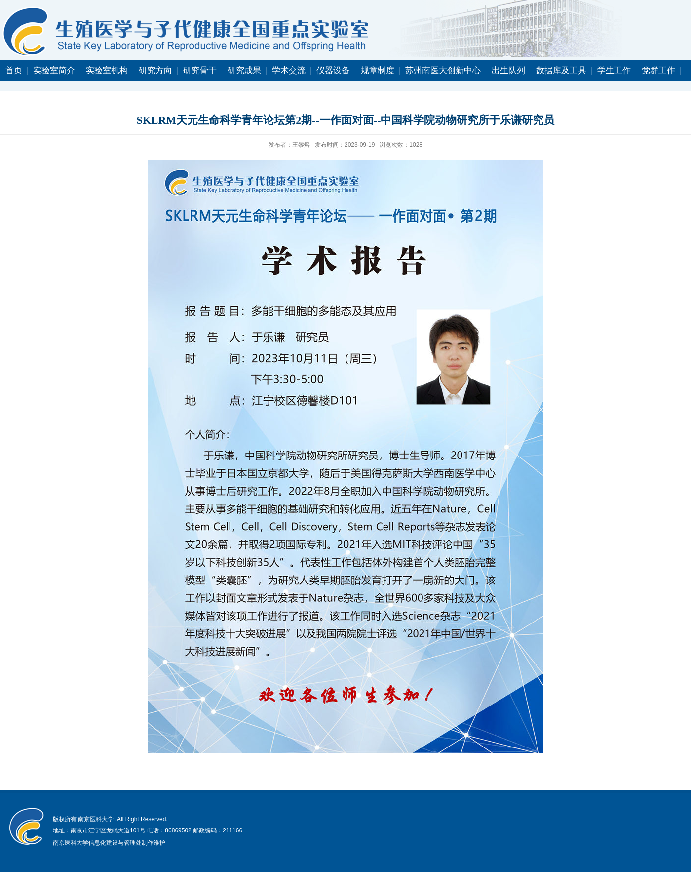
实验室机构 (107, 70)
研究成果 (244, 70)
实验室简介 (54, 70)
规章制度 (377, 70)
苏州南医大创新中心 (443, 70)
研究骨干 (200, 70)
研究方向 (155, 70)
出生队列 (508, 70)
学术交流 (289, 70)
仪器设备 (333, 70)
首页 (13, 70)
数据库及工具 (561, 70)
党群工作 (658, 70)
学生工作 (614, 70)
